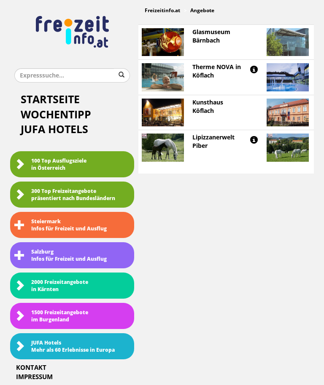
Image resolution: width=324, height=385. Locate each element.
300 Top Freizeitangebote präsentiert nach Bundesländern (64, 194)
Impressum (34, 377)
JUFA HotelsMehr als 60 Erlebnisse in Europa (64, 346)
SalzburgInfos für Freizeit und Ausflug (60, 255)
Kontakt (31, 368)
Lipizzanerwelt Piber (213, 142)
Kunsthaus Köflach (207, 107)
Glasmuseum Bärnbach (211, 36)
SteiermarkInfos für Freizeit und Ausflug (60, 225)
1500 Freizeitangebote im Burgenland (51, 316)
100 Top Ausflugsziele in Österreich (50, 164)
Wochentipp (56, 115)
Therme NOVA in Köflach (216, 71)
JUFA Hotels (54, 129)
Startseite (50, 100)
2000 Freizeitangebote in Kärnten (51, 285)
